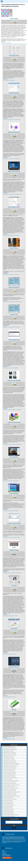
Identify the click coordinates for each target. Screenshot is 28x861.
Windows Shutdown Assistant (14, 207)
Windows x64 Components (14, 287)
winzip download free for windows (8, 810)
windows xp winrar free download (8, 813)
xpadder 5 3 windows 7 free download (9, 759)
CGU (3, 852)
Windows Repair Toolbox (14, 55)
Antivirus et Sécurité (5, 367)
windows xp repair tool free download (8, 770)
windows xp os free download (7, 779)
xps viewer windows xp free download (9, 786)
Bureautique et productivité (6, 615)
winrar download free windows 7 (8, 807)
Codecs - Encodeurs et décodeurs (10, 301)
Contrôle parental (11, 444)
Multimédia (4, 301)
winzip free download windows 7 (8, 806)
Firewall (10, 537)
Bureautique (12, 615)
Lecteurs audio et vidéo (9, 480)
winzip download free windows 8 (8, 797)
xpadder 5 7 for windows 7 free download (9, 753)
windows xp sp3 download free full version (9, 790)
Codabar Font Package (14, 550)
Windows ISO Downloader (14, 93)
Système (7, 80)
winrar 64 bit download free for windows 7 (9, 773)
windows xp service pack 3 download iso (9, 776)
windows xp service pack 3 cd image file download (10, 780)
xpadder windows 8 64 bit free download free (10, 749)
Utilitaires (4, 80)
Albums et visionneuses (9, 409)
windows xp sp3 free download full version (9, 789)
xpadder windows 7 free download (8, 756)
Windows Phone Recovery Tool (14, 132)
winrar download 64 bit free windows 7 (9, 804)
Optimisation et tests (8, 654)
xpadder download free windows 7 (8, 750)
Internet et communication (6, 119)
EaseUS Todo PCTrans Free (14, 666)
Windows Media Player (14, 457)
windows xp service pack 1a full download (9, 783)
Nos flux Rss (4, 853)
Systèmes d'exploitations (6, 194)
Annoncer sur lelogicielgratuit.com (7, 855)
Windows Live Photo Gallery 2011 (14, 380)
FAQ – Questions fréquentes (6, 854)
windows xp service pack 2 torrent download (10, 755)
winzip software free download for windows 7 (10, 762)
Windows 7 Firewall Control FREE (14, 523)
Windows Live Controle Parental (13, 422)
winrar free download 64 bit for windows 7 (9, 782)
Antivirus (10, 367)
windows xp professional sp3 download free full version (11, 796)
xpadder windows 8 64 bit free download (9, 752)
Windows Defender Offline (14, 339)
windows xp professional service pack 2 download (10, 814)
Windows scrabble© (14, 18)
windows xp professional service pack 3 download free (11, 763)
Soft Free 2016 (14, 628)
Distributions (11, 194)
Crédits (3, 851)
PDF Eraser (14, 709)
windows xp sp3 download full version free (9, 794)
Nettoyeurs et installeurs (9, 158)
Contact (3, 850)
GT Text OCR (14, 585)
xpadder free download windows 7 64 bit (9, 769)
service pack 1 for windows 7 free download (9, 799)
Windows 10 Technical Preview (14, 171)
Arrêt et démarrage (8, 235)
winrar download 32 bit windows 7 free (9, 746)
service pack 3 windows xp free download (9, 772)
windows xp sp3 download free (8, 803)
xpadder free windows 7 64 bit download (9, 766)
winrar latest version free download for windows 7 (10, 787)
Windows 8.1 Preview (14, 248)
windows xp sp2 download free (8, 800)
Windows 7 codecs (14, 314)
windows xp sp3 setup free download (8, 816)
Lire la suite (3, 41)
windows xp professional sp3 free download (9, 793)
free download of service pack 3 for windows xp (10, 777)
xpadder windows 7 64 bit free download (9, 760)
